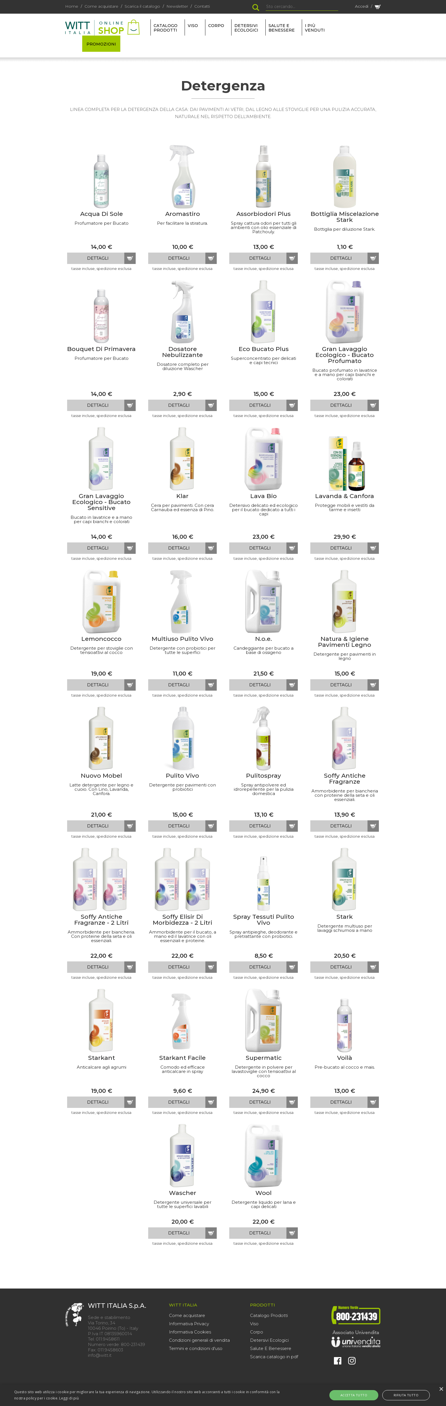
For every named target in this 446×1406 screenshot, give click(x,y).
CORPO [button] (216, 25)
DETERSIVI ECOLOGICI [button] (246, 28)
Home (71, 6)
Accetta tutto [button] (360, 1395)
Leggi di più (69, 1398)
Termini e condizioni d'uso (195, 1348)
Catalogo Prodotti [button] (165, 28)
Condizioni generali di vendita (199, 1340)
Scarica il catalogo (142, 6)
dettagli (98, 258)
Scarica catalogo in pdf (274, 1356)
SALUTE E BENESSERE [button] (282, 28)
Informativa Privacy (189, 1323)
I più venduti (315, 28)
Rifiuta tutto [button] (399, 1395)
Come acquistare (101, 6)
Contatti (202, 6)
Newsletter (177, 6)
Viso (254, 1323)
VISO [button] (193, 25)
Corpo (256, 1332)
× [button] (441, 1389)
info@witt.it (100, 1355)
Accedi (361, 6)
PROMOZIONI (101, 44)
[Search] (302, 7)
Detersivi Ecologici (269, 1340)
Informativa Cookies (190, 1332)
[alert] (223, 1395)
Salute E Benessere (270, 1348)
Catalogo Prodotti (269, 1315)
